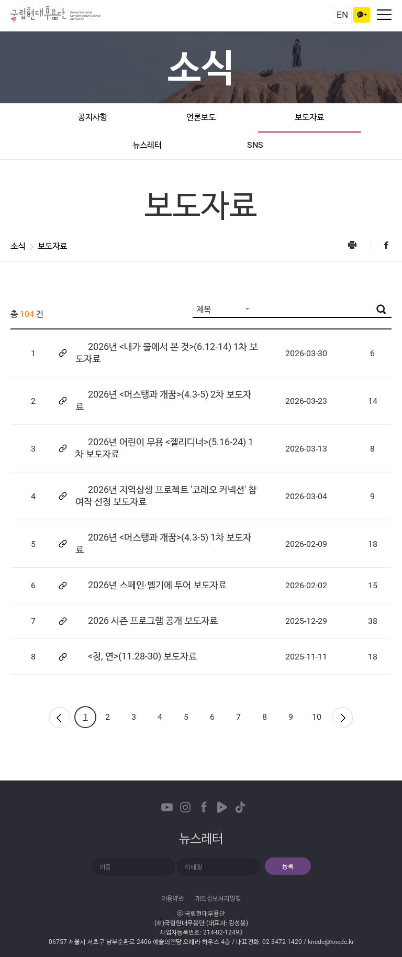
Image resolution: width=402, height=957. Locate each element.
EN (342, 14)
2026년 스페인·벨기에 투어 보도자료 (157, 584)
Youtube (167, 807)
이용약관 (172, 898)
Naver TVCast (222, 807)
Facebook (381, 245)
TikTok (240, 807)
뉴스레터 (147, 145)
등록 (288, 866)
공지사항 (92, 117)
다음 (343, 717)
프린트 (358, 245)
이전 (59, 717)
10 (316, 717)
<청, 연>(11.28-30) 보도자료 (142, 656)
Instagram (185, 807)
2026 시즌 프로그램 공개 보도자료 (153, 620)
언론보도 (201, 117)
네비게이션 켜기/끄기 (384, 14)
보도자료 (309, 117)
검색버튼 (381, 309)
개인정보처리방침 (218, 898)
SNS (255, 145)
